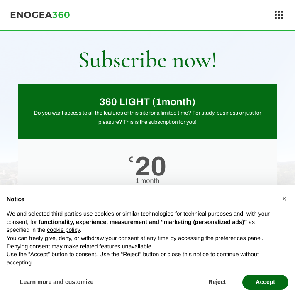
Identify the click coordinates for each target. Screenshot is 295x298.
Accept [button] (265, 282)
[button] (284, 198)
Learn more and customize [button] (56, 282)
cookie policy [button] (63, 229)
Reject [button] (217, 282)
